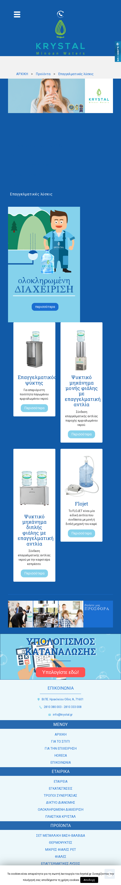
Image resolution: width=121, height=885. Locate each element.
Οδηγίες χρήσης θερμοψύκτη (42, 165)
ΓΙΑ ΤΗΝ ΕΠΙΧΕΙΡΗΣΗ (61, 748)
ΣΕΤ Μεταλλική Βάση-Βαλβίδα (36, 145)
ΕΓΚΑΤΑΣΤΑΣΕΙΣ (60, 788)
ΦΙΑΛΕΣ (60, 857)
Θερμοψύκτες (22, 155)
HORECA (60, 755)
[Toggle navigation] (17, 14)
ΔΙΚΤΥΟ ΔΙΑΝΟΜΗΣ (60, 803)
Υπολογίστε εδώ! (60, 672)
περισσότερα (45, 307)
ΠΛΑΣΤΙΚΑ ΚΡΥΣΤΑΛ (60, 817)
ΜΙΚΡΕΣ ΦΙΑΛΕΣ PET (60, 850)
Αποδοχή (89, 879)
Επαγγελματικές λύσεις (31, 194)
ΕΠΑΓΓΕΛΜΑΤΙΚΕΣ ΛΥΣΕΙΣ (60, 864)
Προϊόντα (43, 74)
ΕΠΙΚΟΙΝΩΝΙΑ (60, 762)
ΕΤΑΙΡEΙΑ (60, 781)
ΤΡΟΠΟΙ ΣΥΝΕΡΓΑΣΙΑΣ (60, 796)
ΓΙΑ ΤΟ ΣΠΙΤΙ (60, 741)
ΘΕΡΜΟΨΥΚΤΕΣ (60, 843)
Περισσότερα (34, 408)
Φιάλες (16, 184)
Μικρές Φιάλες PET (27, 175)
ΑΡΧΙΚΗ (22, 74)
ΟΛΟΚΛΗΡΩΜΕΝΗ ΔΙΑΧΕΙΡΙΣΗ (60, 810)
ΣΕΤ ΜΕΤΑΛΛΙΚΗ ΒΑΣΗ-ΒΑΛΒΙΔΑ (60, 836)
